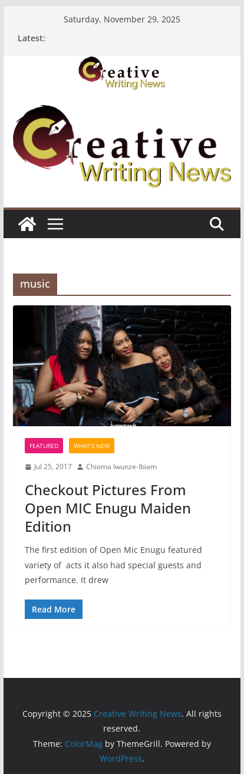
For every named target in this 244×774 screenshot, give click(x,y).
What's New (92, 446)
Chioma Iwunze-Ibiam (121, 467)
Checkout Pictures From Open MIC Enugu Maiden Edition (108, 508)
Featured (43, 446)
